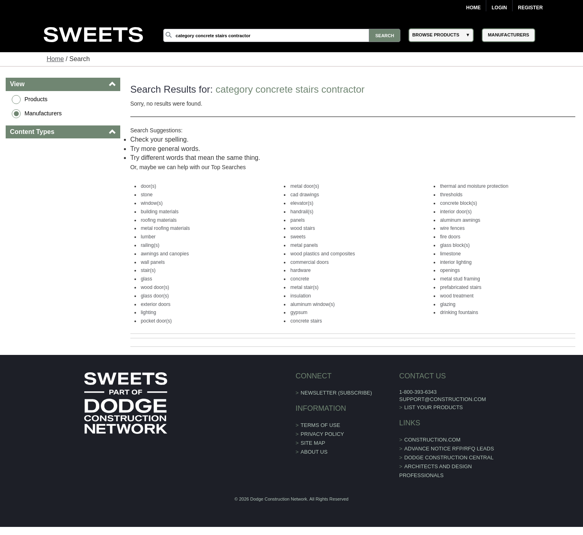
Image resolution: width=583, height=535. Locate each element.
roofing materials (159, 220)
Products (35, 99)
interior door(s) (456, 211)
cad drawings (304, 194)
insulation (300, 296)
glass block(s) (455, 245)
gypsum (298, 312)
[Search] (281, 35)
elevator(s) (301, 203)
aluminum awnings (460, 220)
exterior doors (155, 304)
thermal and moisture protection (474, 186)
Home (473, 8)
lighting (148, 312)
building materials (160, 211)
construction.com (432, 440)
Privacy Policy (322, 434)
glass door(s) (155, 296)
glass (146, 279)
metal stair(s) (304, 287)
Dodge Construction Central (449, 457)
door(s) (148, 186)
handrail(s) (301, 211)
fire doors (450, 237)
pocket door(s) (156, 321)
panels (297, 220)
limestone (450, 254)
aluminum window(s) (312, 304)
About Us (314, 452)
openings (450, 270)
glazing (447, 304)
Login (499, 8)
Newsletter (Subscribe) (336, 393)
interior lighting (456, 262)
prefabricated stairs (460, 287)
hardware (300, 270)
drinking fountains (459, 312)
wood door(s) (155, 287)
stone (147, 194)
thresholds (451, 194)
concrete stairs (306, 321)
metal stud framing (460, 279)
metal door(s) (304, 186)
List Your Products (433, 407)
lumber (148, 237)
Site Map (313, 443)
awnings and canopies (165, 254)
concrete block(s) (458, 203)
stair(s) (148, 270)
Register (530, 8)
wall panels (153, 262)
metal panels (304, 245)
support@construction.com (442, 399)
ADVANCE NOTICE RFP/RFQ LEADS (449, 449)
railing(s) (150, 245)
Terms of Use (320, 425)
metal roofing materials (165, 228)
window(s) (152, 203)
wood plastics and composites (322, 254)
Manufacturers (43, 113)
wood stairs (302, 228)
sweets (297, 237)
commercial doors (309, 262)
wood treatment (457, 296)
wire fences (452, 228)
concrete (299, 279)
